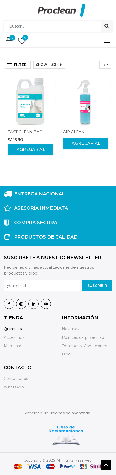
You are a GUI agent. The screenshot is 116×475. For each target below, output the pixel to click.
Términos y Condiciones (84, 346)
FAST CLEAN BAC (25, 131)
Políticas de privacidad (83, 337)
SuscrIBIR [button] (97, 285)
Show (41, 65)
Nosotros (71, 329)
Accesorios (14, 337)
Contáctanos (16, 378)
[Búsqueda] (106, 26)
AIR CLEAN (74, 131)
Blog (66, 354)
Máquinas (13, 346)
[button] (105, 65)
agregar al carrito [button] (30, 151)
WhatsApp (14, 387)
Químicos (13, 329)
